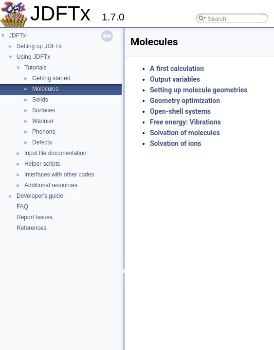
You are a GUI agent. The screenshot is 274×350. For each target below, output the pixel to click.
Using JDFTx (33, 56)
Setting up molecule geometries (199, 90)
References (31, 228)
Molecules (45, 89)
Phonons (43, 131)
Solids (40, 99)
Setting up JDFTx (39, 46)
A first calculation (177, 68)
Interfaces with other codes (59, 174)
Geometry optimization (185, 101)
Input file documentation (55, 153)
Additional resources (50, 185)
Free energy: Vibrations (185, 122)
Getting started (51, 78)
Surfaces (43, 110)
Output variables (175, 79)
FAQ (22, 206)
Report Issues (35, 217)
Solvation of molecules (185, 133)
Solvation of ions (175, 143)
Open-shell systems (180, 111)
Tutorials (35, 67)
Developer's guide (40, 195)
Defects (42, 142)
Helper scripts (42, 163)
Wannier (43, 121)
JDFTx (17, 35)
